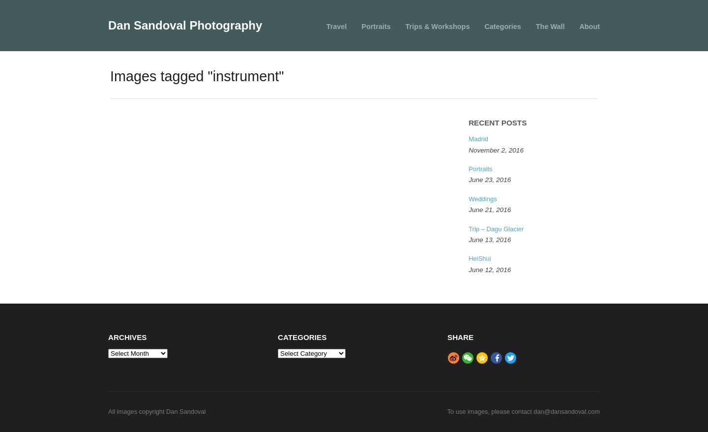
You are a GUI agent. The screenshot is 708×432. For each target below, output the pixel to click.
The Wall (550, 27)
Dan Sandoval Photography (185, 25)
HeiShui (480, 258)
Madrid (478, 139)
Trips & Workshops (438, 27)
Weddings (483, 199)
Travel (336, 27)
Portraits (375, 27)
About (589, 27)
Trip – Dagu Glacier (496, 229)
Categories (502, 27)
